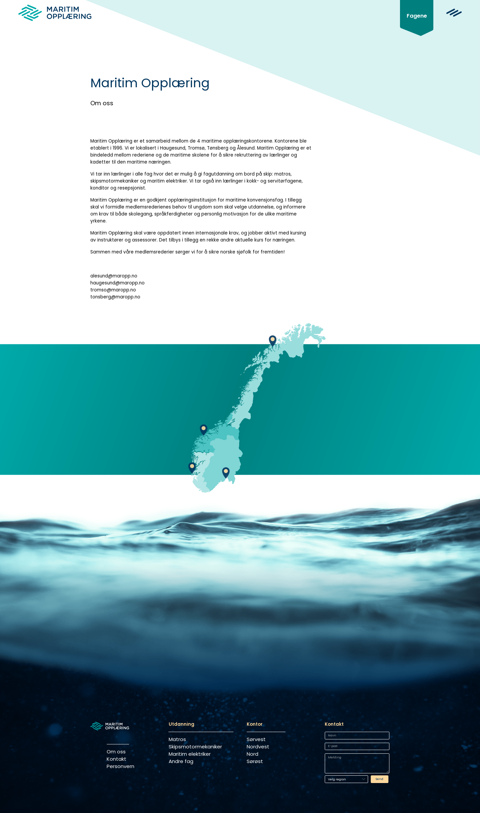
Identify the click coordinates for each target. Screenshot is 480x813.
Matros (177, 739)
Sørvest (256, 739)
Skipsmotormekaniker (195, 746)
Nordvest (258, 746)
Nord (252, 753)
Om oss (116, 751)
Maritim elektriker (190, 753)
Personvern (118, 766)
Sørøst (255, 761)
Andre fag (181, 761)
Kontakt (116, 758)
